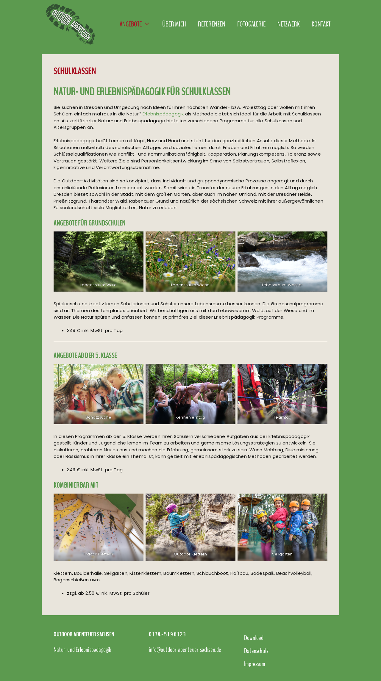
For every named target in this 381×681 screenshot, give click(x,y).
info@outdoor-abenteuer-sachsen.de (185, 649)
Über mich (174, 24)
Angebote (138, 24)
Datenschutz (256, 650)
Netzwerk (288, 24)
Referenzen (211, 24)
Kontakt (321, 24)
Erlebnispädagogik (163, 114)
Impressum (254, 664)
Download (254, 637)
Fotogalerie (251, 24)
